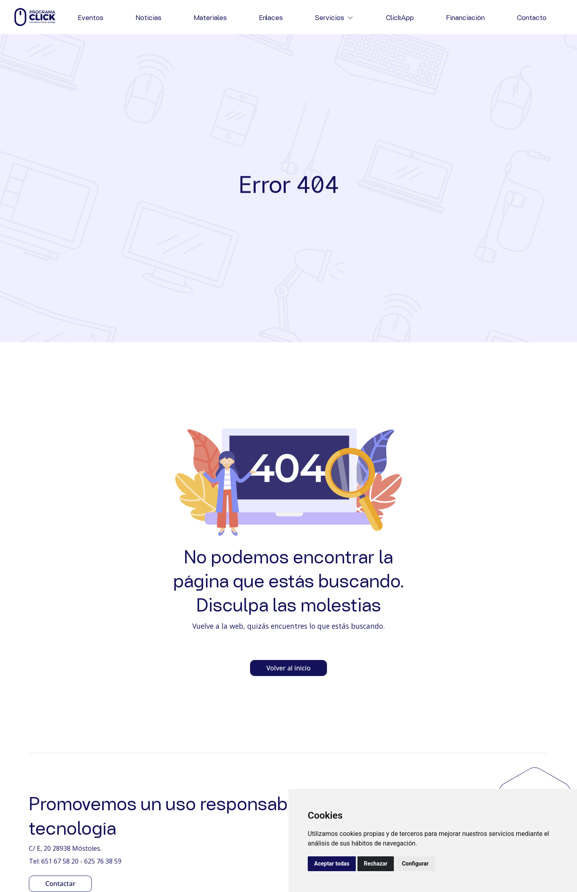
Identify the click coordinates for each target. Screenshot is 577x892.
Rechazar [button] (375, 863)
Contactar (60, 883)
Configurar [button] (415, 863)
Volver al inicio (288, 668)
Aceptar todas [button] (331, 863)
